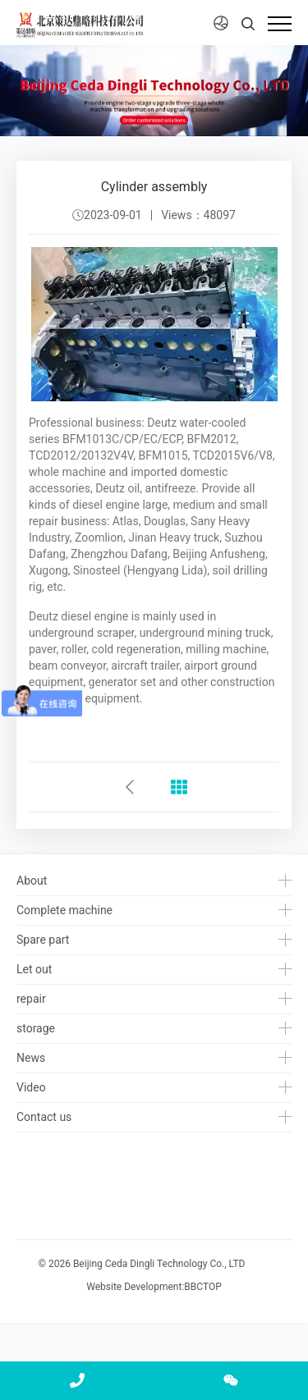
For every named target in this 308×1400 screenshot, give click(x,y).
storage (35, 1028)
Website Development (134, 1286)
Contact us (43, 1116)
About (31, 880)
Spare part (42, 939)
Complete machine (64, 910)
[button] (221, 23)
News (30, 1057)
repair (31, 998)
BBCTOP (202, 1286)
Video (31, 1087)
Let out (34, 969)
